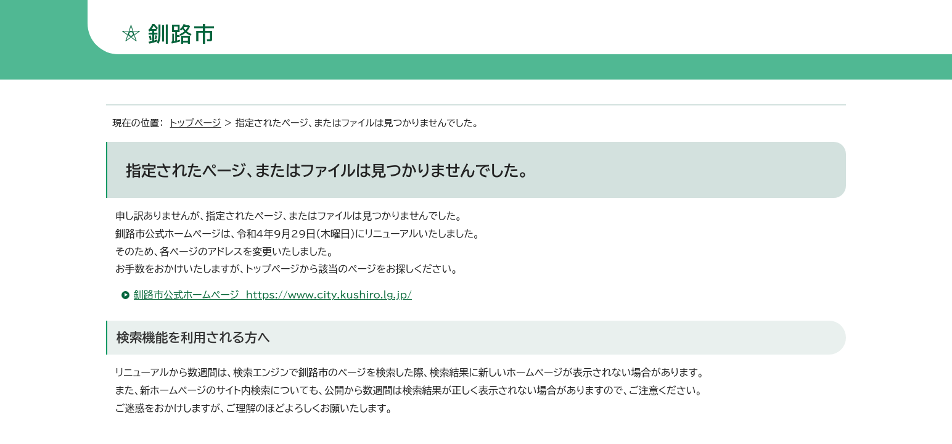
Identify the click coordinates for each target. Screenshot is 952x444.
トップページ (195, 123)
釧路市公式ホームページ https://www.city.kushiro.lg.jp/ (273, 295)
